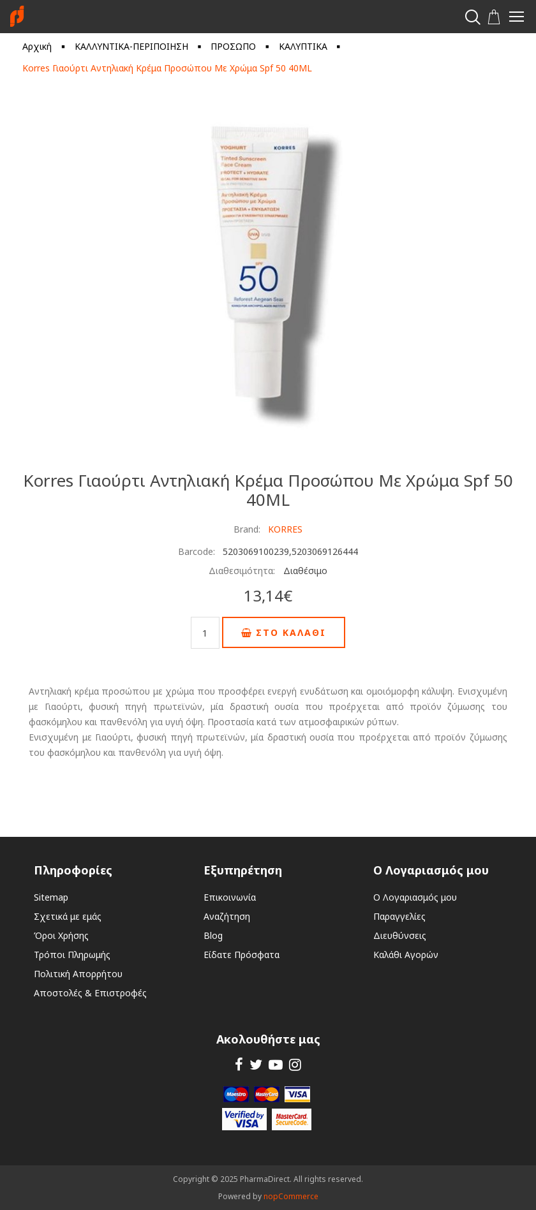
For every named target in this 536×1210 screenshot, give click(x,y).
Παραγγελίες (399, 916)
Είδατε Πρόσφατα (241, 954)
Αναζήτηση (227, 916)
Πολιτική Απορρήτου (78, 974)
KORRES (285, 529)
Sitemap (51, 897)
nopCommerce (291, 1196)
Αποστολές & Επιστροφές (90, 993)
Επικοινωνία (230, 897)
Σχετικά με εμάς (67, 916)
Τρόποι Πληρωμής (72, 954)
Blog (213, 935)
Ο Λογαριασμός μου (415, 897)
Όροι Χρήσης (61, 935)
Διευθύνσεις (399, 935)
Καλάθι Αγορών (405, 954)
